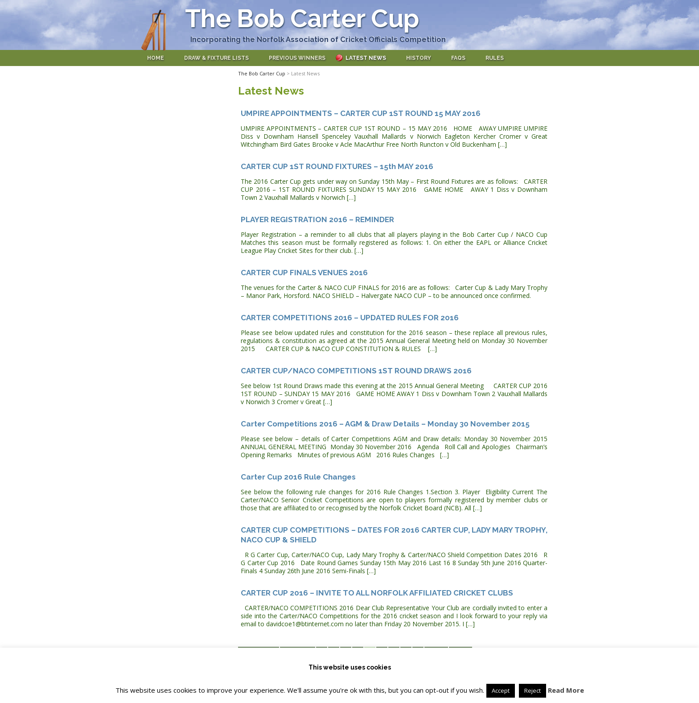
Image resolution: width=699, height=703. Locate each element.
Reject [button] (532, 690)
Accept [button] (501, 690)
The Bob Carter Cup (302, 18)
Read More (566, 690)
